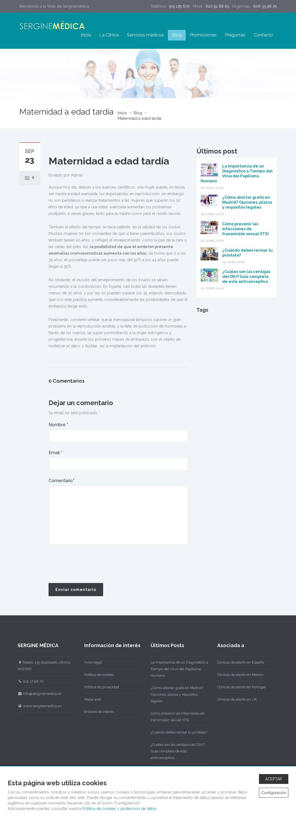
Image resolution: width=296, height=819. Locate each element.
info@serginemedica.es (36, 694)
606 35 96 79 (265, 6)
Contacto (263, 35)
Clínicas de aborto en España (236, 662)
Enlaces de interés (95, 712)
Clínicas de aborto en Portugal (237, 687)
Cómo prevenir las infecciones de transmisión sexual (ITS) (245, 229)
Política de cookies (95, 675)
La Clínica (109, 35)
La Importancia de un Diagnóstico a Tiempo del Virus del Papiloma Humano (175, 669)
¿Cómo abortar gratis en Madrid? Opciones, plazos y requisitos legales (247, 202)
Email (56, 452)
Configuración (273, 792)
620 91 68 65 (217, 6)
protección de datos (138, 808)
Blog (177, 35)
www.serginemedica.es (36, 706)
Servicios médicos (145, 35)
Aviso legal (89, 662)
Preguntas (235, 35)
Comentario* (61, 480)
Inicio (86, 35)
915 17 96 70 (27, 681)
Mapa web (88, 699)
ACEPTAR (273, 779)
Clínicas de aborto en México (236, 675)
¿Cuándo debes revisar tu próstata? (175, 732)
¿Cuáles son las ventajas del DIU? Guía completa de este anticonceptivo (246, 276)
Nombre (58, 424)
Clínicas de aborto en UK (233, 699)
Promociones (203, 35)
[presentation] (90, 564)
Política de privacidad (97, 687)
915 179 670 (179, 6)
